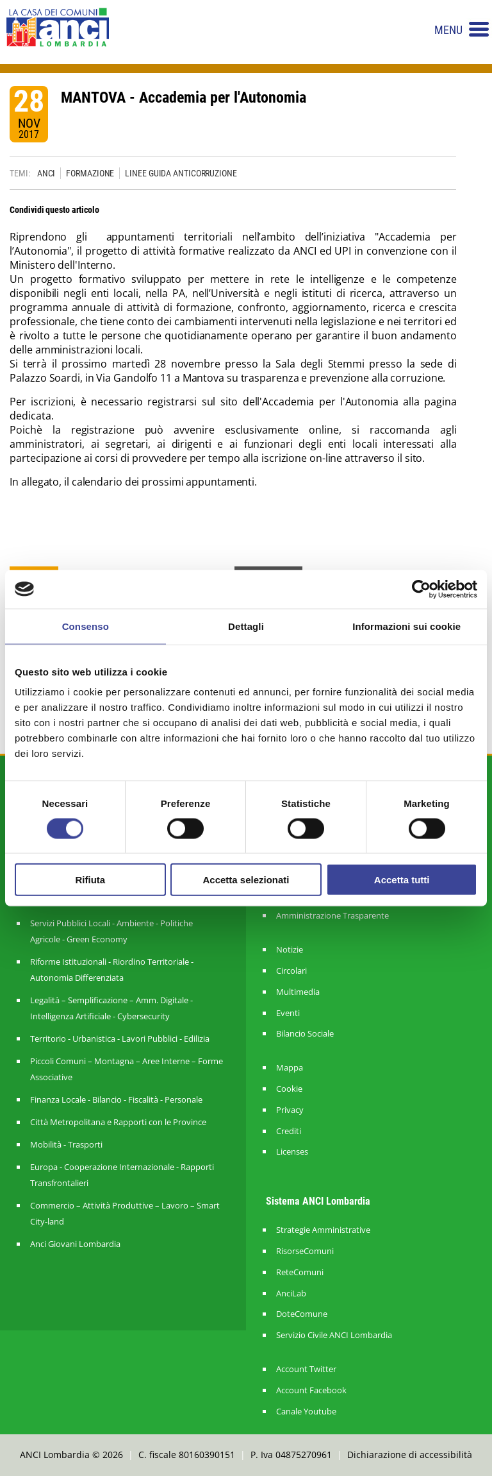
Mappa (289, 1068)
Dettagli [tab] (246, 625)
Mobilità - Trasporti (66, 1144)
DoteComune (301, 1314)
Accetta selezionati (245, 879)
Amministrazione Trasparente (332, 916)
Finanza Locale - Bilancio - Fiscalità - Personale (116, 1099)
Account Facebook (311, 1390)
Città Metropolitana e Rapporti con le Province (118, 1122)
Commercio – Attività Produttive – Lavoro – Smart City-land (125, 1213)
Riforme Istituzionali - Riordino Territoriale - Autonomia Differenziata (111, 969)
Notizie (289, 950)
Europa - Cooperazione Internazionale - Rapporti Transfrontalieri (122, 1175)
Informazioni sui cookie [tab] (406, 625)
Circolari (291, 971)
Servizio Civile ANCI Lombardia (334, 1335)
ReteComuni (300, 1272)
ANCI (46, 173)
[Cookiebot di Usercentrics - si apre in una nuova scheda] (421, 588)
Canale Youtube (306, 1411)
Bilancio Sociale (305, 1034)
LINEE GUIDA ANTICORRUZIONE (180, 173)
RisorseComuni (305, 1251)
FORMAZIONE (90, 173)
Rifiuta (90, 879)
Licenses (292, 1152)
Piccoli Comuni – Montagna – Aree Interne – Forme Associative (126, 1069)
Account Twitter (306, 1369)
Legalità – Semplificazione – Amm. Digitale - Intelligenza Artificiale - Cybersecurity (111, 1008)
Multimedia (298, 992)
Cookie (289, 1089)
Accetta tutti (402, 879)
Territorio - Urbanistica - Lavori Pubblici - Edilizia (119, 1038)
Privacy (290, 1110)
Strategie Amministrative (323, 1230)
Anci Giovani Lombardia (75, 1244)
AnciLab (291, 1293)
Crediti (288, 1131)
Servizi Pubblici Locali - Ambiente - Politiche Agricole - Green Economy (111, 931)
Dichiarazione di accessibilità (409, 1454)
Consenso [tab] (85, 625)
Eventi (288, 1013)
